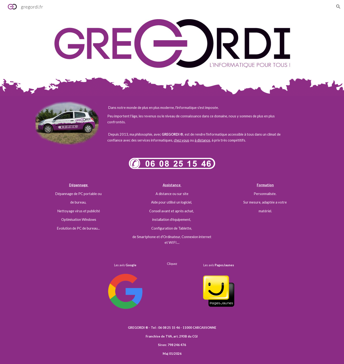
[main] (195, 115)
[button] (338, 6)
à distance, (203, 140)
